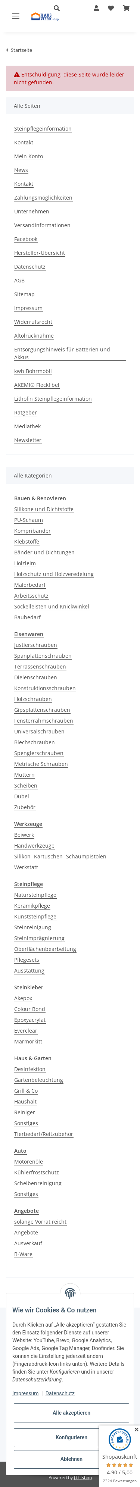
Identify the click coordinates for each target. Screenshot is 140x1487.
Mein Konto (28, 156)
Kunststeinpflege (35, 916)
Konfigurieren (71, 1437)
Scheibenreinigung (38, 1183)
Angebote (26, 1232)
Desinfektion (30, 1069)
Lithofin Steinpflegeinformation (53, 398)
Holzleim (25, 563)
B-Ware (23, 1254)
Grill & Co (26, 1090)
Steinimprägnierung (39, 938)
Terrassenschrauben (40, 666)
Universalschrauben (39, 731)
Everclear (25, 1030)
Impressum (28, 308)
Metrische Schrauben (41, 763)
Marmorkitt (28, 1041)
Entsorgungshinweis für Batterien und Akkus (62, 353)
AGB (19, 280)
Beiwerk (24, 834)
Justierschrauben (35, 644)
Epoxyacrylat (30, 1019)
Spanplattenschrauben (43, 655)
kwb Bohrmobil (33, 371)
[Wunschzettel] (110, 8)
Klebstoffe (26, 541)
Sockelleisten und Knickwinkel (51, 606)
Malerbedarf (30, 584)
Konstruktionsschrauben (45, 688)
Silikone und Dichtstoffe (44, 509)
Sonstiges (26, 1123)
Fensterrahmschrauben (43, 720)
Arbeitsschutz (31, 595)
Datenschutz (30, 266)
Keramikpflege (32, 905)
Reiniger (24, 1112)
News (21, 169)
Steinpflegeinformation (43, 128)
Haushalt (25, 1101)
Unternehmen (31, 211)
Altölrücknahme (34, 335)
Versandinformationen (42, 225)
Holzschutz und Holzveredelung (54, 573)
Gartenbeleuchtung (38, 1079)
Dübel (21, 796)
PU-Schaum (28, 519)
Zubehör (24, 807)
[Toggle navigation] (15, 16)
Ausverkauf (28, 1243)
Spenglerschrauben (38, 753)
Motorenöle (28, 1161)
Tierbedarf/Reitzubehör (43, 1133)
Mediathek (27, 426)
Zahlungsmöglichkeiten (43, 197)
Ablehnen (71, 1459)
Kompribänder (32, 530)
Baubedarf (27, 617)
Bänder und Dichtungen (44, 552)
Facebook (25, 238)
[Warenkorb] (126, 8)
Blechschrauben (34, 742)
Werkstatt (26, 867)
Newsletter (27, 440)
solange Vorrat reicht (40, 1221)
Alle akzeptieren (71, 1413)
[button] (96, 8)
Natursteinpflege (35, 894)
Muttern (24, 774)
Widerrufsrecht (33, 321)
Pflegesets (26, 959)
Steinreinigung (32, 927)
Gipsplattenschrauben (42, 709)
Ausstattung (29, 970)
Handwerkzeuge (34, 845)
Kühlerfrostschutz (36, 1172)
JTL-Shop (83, 1477)
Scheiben (25, 785)
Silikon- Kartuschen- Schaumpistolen (60, 856)
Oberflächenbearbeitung (45, 948)
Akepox (23, 998)
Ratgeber (25, 412)
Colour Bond (29, 1008)
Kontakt (23, 142)
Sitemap (24, 294)
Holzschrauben (33, 698)
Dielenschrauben (35, 677)
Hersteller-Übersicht (39, 252)
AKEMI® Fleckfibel (36, 384)
